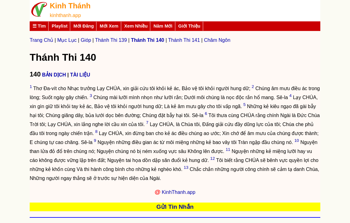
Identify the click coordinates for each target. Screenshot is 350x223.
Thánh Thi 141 (184, 40)
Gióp (86, 40)
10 (296, 140)
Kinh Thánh (70, 6)
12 (212, 158)
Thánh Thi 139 (111, 40)
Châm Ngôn (217, 40)
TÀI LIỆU (80, 74)
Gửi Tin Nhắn (175, 206)
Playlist (59, 26)
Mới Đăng (83, 26)
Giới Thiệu (189, 26)
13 (186, 167)
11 (228, 149)
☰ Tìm (39, 26)
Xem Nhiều (136, 26)
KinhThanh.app (178, 192)
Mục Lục (67, 40)
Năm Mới (162, 26)
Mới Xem (109, 26)
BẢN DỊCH (54, 74)
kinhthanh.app (65, 15)
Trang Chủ (41, 40)
